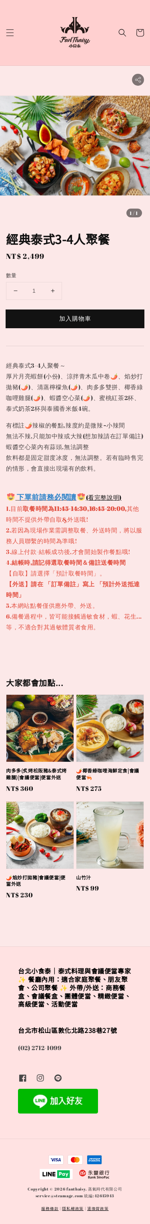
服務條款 (49, 1208)
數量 (11, 275)
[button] (10, 32)
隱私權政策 (73, 1208)
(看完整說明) (104, 497)
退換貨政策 (98, 1208)
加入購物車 (75, 318)
